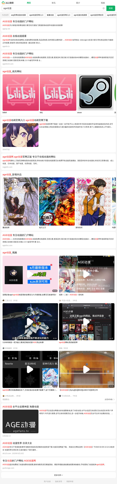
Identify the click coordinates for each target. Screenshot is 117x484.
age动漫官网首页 (96, 15)
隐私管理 (58, 481)
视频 (103, 3)
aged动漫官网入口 (36, 15)
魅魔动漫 (50, 15)
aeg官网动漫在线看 (18, 15)
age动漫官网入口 (63, 15)
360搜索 (8, 3)
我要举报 (69, 481)
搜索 (111, 8)
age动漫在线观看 (80, 15)
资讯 (54, 3)
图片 (78, 3)
